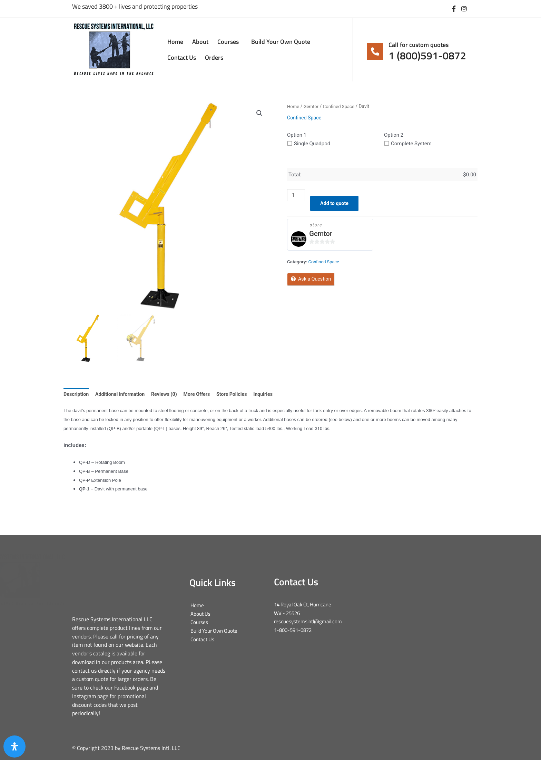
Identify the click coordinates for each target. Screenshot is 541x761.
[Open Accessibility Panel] (14, 746)
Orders (214, 57)
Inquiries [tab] (272, 395)
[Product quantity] (296, 195)
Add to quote (336, 204)
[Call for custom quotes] (375, 51)
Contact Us (181, 57)
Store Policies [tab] (239, 395)
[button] (259, 113)
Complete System (408, 143)
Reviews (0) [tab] (169, 395)
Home (175, 41)
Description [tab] (76, 395)
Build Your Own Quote (280, 41)
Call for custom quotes (418, 44)
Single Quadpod (308, 143)
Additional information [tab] (123, 395)
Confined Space (340, 106)
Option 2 (393, 135)
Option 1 (296, 135)
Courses (229, 41)
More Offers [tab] (203, 395)
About (200, 41)
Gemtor (312, 106)
